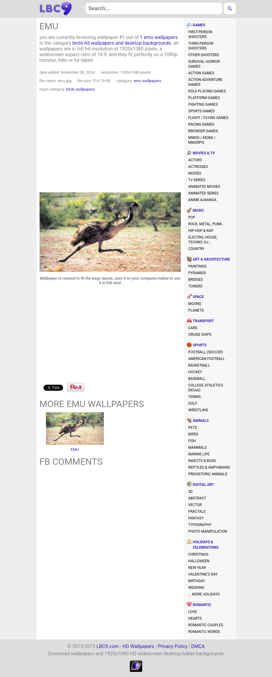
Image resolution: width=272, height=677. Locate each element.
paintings (197, 266)
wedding (196, 588)
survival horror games (204, 64)
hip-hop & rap (200, 231)
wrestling (198, 410)
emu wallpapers (148, 81)
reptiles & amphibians (209, 467)
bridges (195, 280)
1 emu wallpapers (159, 37)
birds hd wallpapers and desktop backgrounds (121, 43)
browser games (203, 131)
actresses (198, 167)
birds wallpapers (80, 89)
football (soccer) (205, 352)
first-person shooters (200, 34)
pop (191, 217)
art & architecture (211, 259)
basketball (199, 365)
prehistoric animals (207, 474)
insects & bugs (202, 461)
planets (196, 310)
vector (195, 505)
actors (195, 160)
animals (201, 421)
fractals (197, 511)
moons (194, 304)
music (198, 210)
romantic (202, 605)
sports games (201, 111)
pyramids (197, 273)
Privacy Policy (173, 646)
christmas (198, 554)
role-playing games (207, 91)
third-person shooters (200, 45)
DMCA (198, 646)
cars (192, 328)
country (196, 249)
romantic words (204, 632)
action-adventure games (205, 82)
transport (203, 321)
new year (197, 568)
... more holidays (204, 594)
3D (190, 491)
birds (193, 434)
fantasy (196, 518)
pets (192, 427)
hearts (195, 618)
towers (195, 286)
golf (192, 403)
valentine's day (203, 574)
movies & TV (204, 153)
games (199, 25)
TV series (196, 180)
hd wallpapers (56, 9)
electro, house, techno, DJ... (202, 239)
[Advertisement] (110, 143)
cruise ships (200, 334)
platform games (204, 98)
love (192, 612)
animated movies (204, 186)
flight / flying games (208, 118)
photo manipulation (207, 531)
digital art (203, 485)
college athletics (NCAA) (205, 387)
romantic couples (205, 625)
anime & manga (202, 200)
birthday (196, 581)
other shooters (203, 55)
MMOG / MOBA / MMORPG (202, 140)
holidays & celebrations (206, 545)
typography (200, 525)
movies (194, 173)
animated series (203, 193)
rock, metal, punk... (206, 224)
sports (199, 345)
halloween (199, 561)
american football (206, 359)
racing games (201, 124)
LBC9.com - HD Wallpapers (125, 646)
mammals (197, 447)
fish (192, 441)
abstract (197, 498)
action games (201, 73)
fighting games (203, 104)
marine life (199, 454)
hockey (195, 372)
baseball (197, 379)
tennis (194, 397)
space (198, 297)
